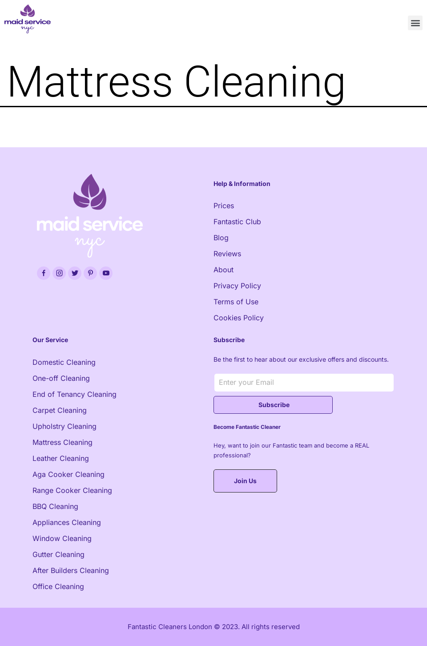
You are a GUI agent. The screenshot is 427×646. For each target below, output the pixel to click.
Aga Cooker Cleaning (68, 474)
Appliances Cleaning (66, 522)
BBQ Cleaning (55, 506)
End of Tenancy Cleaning (74, 394)
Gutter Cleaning (58, 554)
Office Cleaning (58, 586)
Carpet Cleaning (59, 410)
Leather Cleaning (60, 458)
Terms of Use (236, 301)
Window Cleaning (62, 538)
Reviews (227, 253)
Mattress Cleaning (62, 442)
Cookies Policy (239, 317)
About (224, 269)
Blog (221, 237)
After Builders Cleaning (70, 570)
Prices (224, 205)
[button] (415, 23)
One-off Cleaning (61, 378)
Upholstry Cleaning (64, 426)
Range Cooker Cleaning (72, 490)
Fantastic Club (237, 221)
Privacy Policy (237, 285)
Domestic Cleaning (64, 362)
